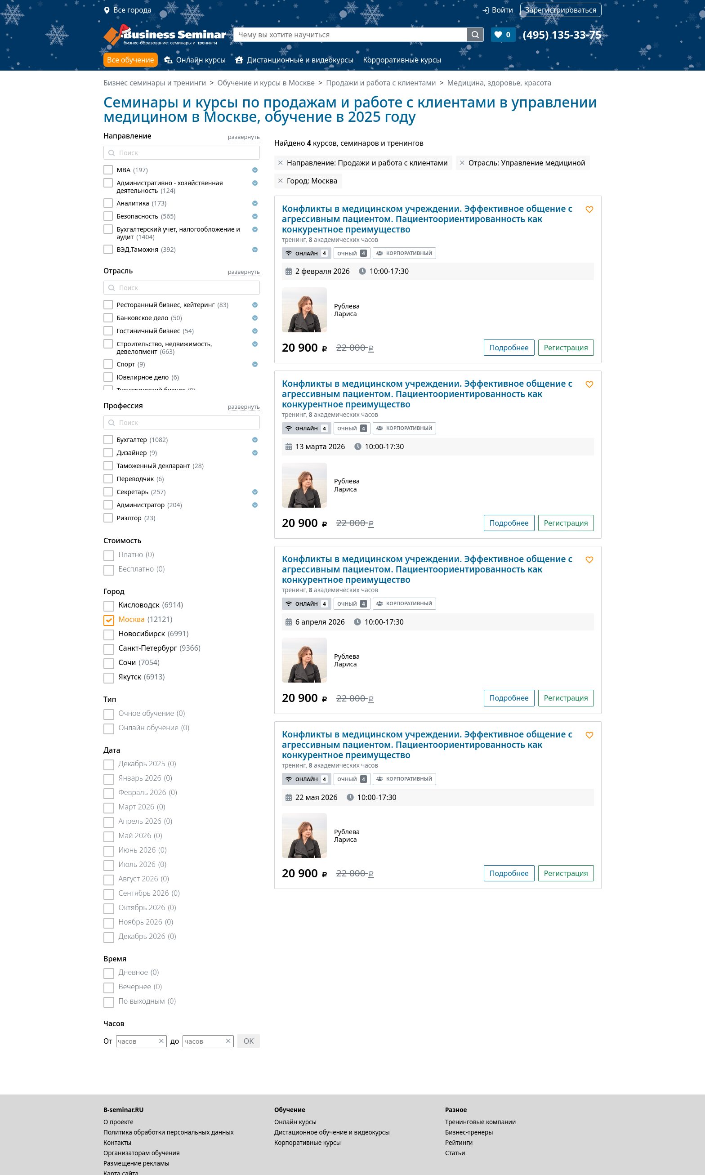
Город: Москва (312, 181)
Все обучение (130, 60)
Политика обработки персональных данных (168, 1132)
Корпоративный (404, 253)
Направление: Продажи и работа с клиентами (367, 163)
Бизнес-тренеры (469, 1132)
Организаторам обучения (141, 1152)
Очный (352, 253)
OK (249, 1041)
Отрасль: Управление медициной (527, 163)
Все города (132, 10)
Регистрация (566, 348)
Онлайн (307, 253)
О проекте (118, 1121)
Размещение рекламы (136, 1163)
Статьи (455, 1152)
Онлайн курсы (195, 60)
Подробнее (509, 348)
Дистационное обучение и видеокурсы (332, 1132)
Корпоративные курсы (402, 60)
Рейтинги (459, 1142)
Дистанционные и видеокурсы (294, 60)
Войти (502, 10)
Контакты (117, 1142)
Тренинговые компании (480, 1121)
